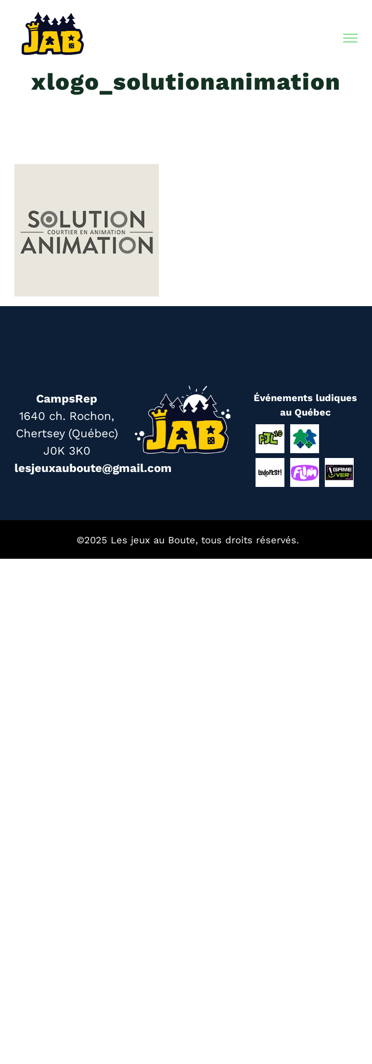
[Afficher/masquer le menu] (350, 38)
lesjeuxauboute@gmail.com (93, 468)
